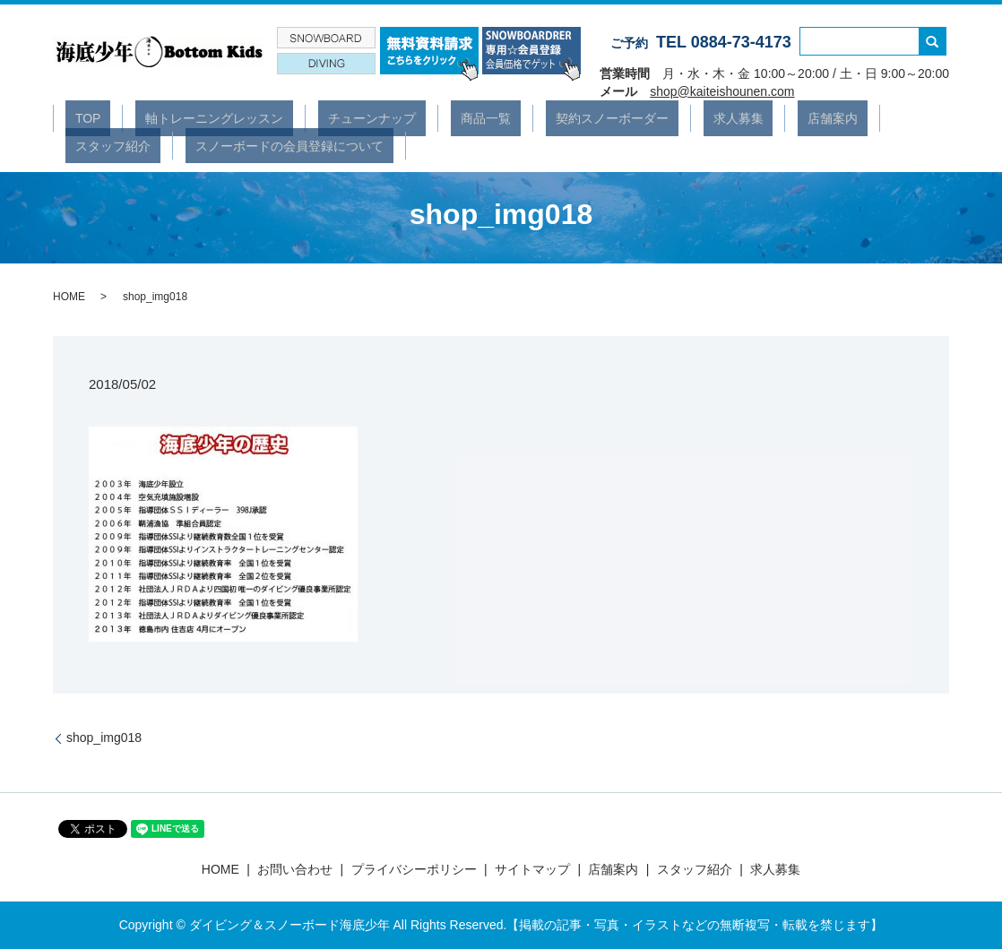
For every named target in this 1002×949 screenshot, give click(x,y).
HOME (69, 296)
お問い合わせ (295, 869)
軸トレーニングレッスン (186, 117)
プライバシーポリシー (414, 869)
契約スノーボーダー (524, 117)
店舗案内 (706, 117)
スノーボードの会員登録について (159, 144)
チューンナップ (323, 117)
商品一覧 (418, 117)
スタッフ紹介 (794, 117)
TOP (78, 117)
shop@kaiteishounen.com (722, 91)
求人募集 (631, 117)
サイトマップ (532, 869)
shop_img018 (104, 737)
